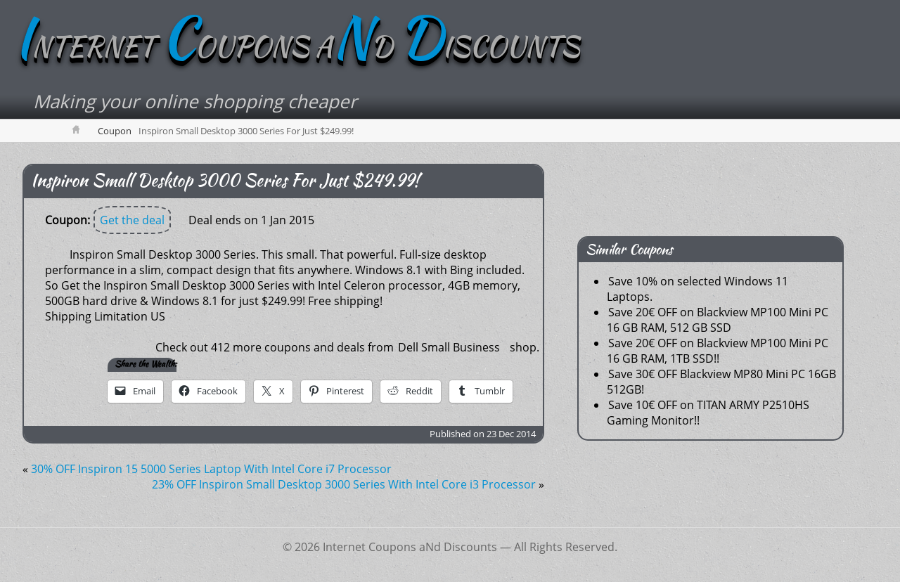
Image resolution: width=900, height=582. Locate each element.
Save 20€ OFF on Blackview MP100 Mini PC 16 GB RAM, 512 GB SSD (717, 320)
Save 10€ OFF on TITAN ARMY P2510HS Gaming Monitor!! (708, 413)
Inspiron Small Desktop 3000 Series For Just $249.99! (225, 181)
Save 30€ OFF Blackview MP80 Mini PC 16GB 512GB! (721, 382)
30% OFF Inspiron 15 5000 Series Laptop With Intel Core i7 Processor (211, 469)
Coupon (114, 131)
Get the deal (132, 220)
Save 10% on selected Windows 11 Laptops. (697, 289)
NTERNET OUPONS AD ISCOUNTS (303, 47)
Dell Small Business (449, 348)
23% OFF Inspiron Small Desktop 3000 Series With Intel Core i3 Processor (344, 485)
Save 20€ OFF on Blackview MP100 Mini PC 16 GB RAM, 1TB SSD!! (717, 351)
